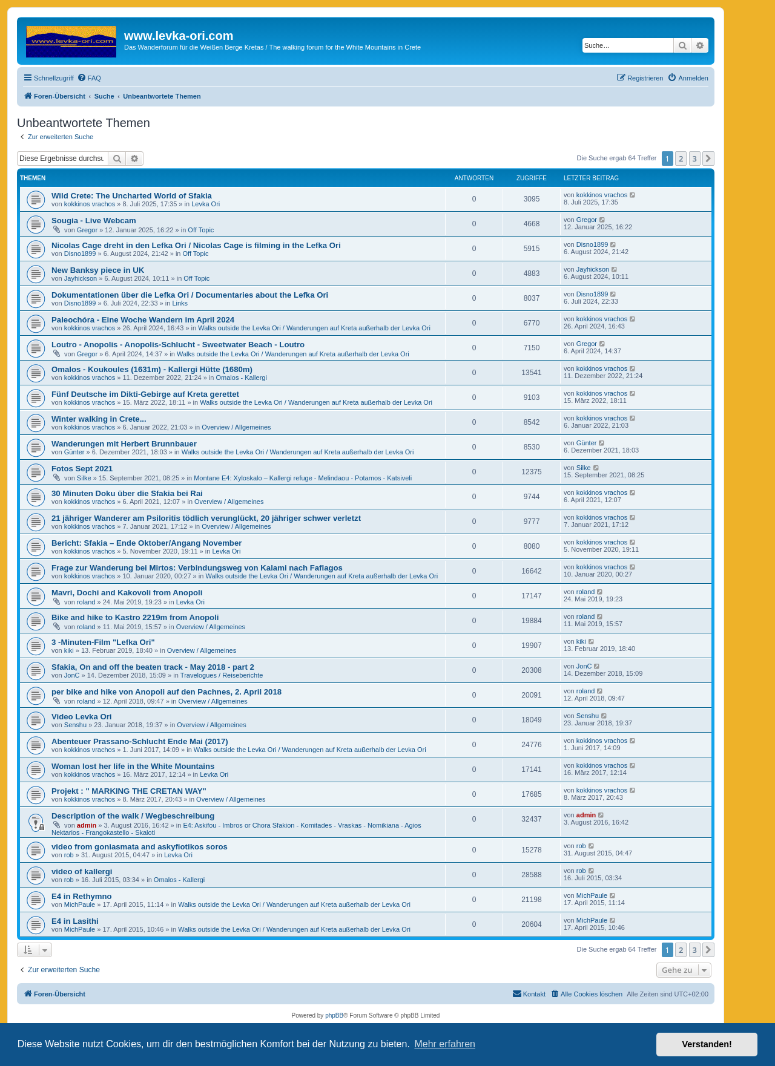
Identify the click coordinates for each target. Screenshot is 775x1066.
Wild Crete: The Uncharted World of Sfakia (131, 195)
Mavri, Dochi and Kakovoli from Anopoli (126, 592)
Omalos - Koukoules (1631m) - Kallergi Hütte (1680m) (151, 369)
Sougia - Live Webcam (93, 220)
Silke (84, 478)
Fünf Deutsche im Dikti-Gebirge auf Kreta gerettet (145, 394)
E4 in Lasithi (75, 921)
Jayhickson (80, 278)
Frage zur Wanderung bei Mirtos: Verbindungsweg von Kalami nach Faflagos (197, 567)
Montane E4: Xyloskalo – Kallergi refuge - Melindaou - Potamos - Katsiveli (303, 478)
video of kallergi (81, 871)
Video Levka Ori (81, 716)
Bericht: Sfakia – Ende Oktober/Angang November (146, 543)
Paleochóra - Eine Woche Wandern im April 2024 (142, 319)
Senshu (75, 724)
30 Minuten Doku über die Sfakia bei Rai (127, 493)
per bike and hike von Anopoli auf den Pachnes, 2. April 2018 (166, 691)
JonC (72, 675)
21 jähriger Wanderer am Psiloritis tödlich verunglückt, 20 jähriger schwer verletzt (206, 518)
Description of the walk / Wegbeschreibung (132, 815)
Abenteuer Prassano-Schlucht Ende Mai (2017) (139, 741)
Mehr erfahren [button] (444, 1044)
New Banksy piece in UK (97, 270)
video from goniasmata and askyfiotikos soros (139, 846)
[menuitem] (89, 78)
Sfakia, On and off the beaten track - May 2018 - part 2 (152, 667)
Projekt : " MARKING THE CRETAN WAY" (128, 791)
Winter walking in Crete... (99, 418)
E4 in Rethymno (81, 896)
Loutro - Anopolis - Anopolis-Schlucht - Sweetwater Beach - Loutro (178, 344)
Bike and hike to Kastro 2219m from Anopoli (135, 617)
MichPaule (79, 904)
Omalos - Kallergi (241, 377)
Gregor (87, 230)
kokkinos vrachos (89, 204)
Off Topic (201, 230)
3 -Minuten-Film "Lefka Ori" (103, 642)
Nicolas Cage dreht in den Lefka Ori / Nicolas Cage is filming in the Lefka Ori (196, 245)
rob (69, 854)
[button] (708, 158)
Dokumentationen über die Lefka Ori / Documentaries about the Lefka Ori (189, 294)
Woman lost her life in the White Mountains (132, 766)
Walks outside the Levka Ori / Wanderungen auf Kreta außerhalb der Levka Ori (314, 328)
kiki (69, 650)
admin (86, 825)
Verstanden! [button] (707, 1044)
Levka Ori (205, 204)
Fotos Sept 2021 (82, 468)
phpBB (334, 1015)
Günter (74, 452)
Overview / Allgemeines (236, 427)
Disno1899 (80, 253)
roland (86, 602)
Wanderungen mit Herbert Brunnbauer (124, 443)
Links (180, 303)
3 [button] (695, 158)
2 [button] (681, 158)
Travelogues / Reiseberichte (221, 675)
